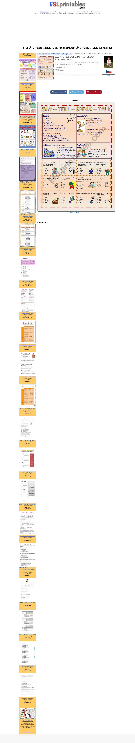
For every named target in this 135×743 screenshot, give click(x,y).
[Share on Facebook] (58, 92)
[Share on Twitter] (76, 92)
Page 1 (72, 212)
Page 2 (78, 212)
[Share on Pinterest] (94, 92)
